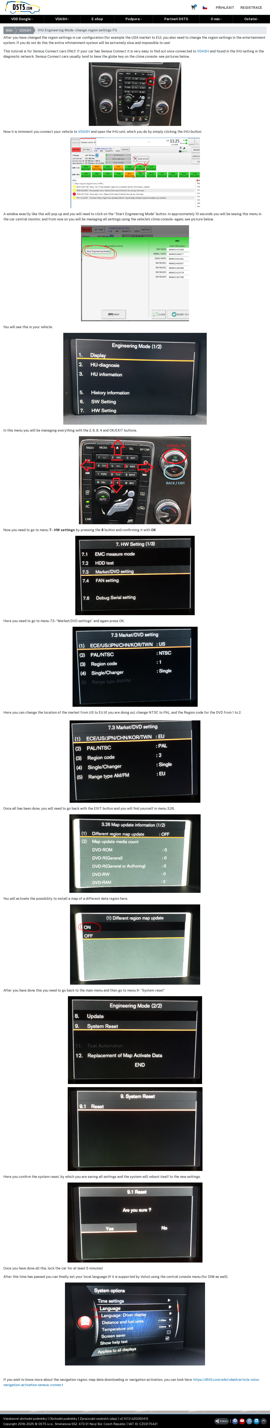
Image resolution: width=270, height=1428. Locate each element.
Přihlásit (225, 8)
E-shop (97, 19)
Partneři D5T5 (176, 19)
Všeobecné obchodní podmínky (25, 1418)
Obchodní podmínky (63, 1418)
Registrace (251, 8)
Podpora (133, 19)
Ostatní (250, 19)
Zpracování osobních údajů (98, 1418)
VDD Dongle (21, 19)
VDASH (61, 19)
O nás (215, 19)
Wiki (9, 30)
